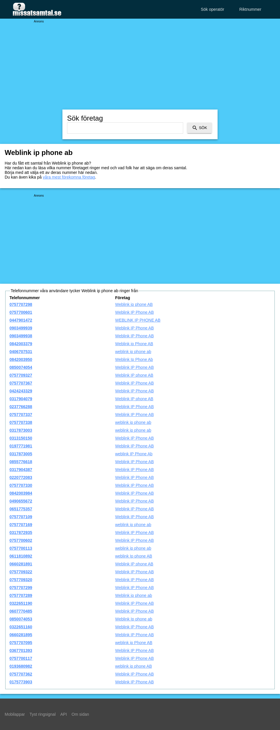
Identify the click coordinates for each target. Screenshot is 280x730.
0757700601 (21, 312)
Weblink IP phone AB (134, 375)
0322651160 (21, 627)
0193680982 (21, 666)
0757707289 (21, 595)
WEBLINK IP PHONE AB (137, 320)
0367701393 (21, 650)
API (63, 714)
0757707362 (21, 674)
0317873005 (21, 454)
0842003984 (21, 493)
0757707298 (21, 304)
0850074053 (21, 619)
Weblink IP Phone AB (134, 312)
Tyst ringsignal (42, 714)
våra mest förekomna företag (69, 177)
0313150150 (21, 438)
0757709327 (21, 375)
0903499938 (21, 336)
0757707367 (21, 383)
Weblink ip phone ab (133, 595)
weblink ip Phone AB (134, 642)
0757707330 (21, 485)
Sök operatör (212, 9)
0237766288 (21, 406)
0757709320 (21, 579)
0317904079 (21, 398)
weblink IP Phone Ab (134, 454)
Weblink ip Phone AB (134, 343)
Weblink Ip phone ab (133, 619)
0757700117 (21, 658)
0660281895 (21, 634)
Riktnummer (250, 9)
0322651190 (21, 603)
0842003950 (21, 359)
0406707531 (21, 351)
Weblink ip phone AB (134, 304)
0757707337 (21, 414)
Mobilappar (15, 714)
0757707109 (21, 516)
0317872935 (21, 532)
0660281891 (21, 564)
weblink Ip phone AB (133, 556)
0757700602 (21, 540)
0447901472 (21, 320)
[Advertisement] (140, 64)
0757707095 (21, 642)
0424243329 (21, 391)
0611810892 (21, 556)
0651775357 (21, 509)
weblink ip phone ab (133, 351)
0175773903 (21, 682)
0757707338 (21, 422)
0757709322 (21, 571)
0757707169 (21, 524)
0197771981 (21, 446)
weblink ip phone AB (133, 666)
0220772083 (21, 477)
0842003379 (21, 343)
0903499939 (21, 328)
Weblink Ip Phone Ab (134, 359)
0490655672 (21, 501)
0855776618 (21, 461)
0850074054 (21, 367)
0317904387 (21, 469)
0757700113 (21, 548)
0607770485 (21, 611)
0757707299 (21, 587)
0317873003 (21, 430)
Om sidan (80, 714)
